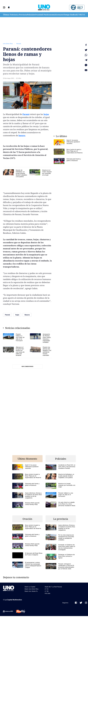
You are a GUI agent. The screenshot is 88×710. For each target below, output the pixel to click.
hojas (46, 114)
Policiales (31, 14)
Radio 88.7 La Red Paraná (53, 587)
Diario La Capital (30, 587)
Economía (51, 14)
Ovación (38, 14)
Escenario (59, 14)
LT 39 (79, 14)
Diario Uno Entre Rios (31, 589)
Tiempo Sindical (70, 14)
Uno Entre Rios (8, 43)
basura (22, 135)
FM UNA (47, 593)
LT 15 (83, 14)
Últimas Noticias (10, 14)
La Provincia (22, 14)
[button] (4, 7)
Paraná (18, 43)
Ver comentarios (27, 366)
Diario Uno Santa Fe (31, 591)
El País (44, 14)
